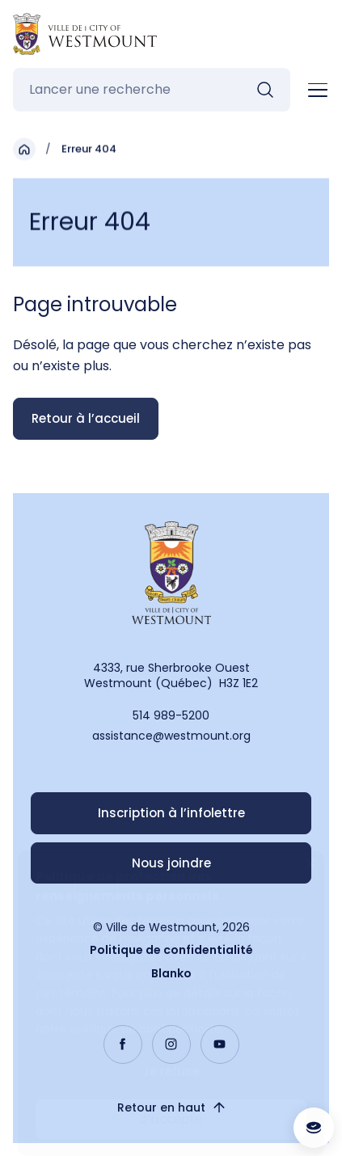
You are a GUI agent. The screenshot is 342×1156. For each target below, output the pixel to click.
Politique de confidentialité (171, 950)
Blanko (171, 973)
